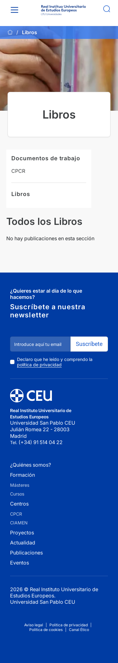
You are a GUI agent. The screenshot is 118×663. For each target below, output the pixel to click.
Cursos (17, 493)
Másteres (19, 485)
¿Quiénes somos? (30, 465)
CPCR (18, 171)
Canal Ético (79, 629)
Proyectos (22, 532)
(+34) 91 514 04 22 (41, 442)
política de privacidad (39, 364)
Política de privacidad (68, 625)
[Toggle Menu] (16, 10)
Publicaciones (26, 552)
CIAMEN (19, 522)
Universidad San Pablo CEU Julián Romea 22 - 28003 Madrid (43, 429)
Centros (19, 504)
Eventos (19, 563)
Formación (22, 475)
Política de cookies (46, 629)
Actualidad (22, 542)
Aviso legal (33, 625)
